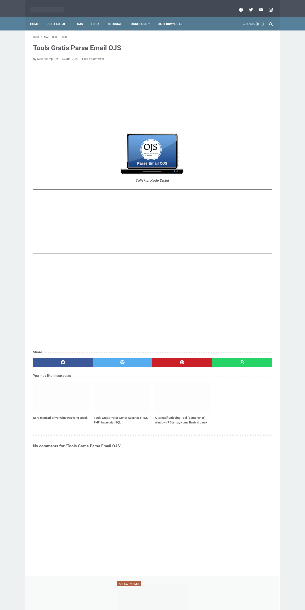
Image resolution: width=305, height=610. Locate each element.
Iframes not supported (113, 217)
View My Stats (219, 572)
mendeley (219, 214)
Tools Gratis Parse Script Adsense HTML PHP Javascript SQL (90, 407)
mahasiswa (240, 206)
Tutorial (117, 16)
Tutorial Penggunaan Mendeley (235, 74)
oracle (255, 214)
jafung (217, 198)
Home (37, 16)
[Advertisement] (113, 92)
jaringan (237, 198)
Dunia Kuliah (59, 16)
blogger (218, 190)
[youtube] (257, 5)
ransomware (221, 222)
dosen (254, 190)
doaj (236, 190)
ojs (238, 214)
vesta (238, 246)
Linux (98, 16)
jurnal (257, 198)
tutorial (220, 238)
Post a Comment (93, 54)
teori (255, 230)
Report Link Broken (171, 596)
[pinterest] (133, 358)
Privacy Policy (127, 596)
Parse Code (141, 16)
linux (217, 206)
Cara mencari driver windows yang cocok (46, 405)
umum (218, 246)
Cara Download (173, 16)
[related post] (52, 388)
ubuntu (242, 238)
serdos (218, 230)
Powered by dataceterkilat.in (158, 603)
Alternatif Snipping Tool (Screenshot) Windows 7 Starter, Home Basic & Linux (133, 407)
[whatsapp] (173, 358)
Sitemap (193, 596)
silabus (237, 230)
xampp (257, 246)
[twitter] (247, 5)
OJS (83, 16)
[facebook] (237, 5)
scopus (244, 222)
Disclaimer (147, 596)
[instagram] (267, 5)
